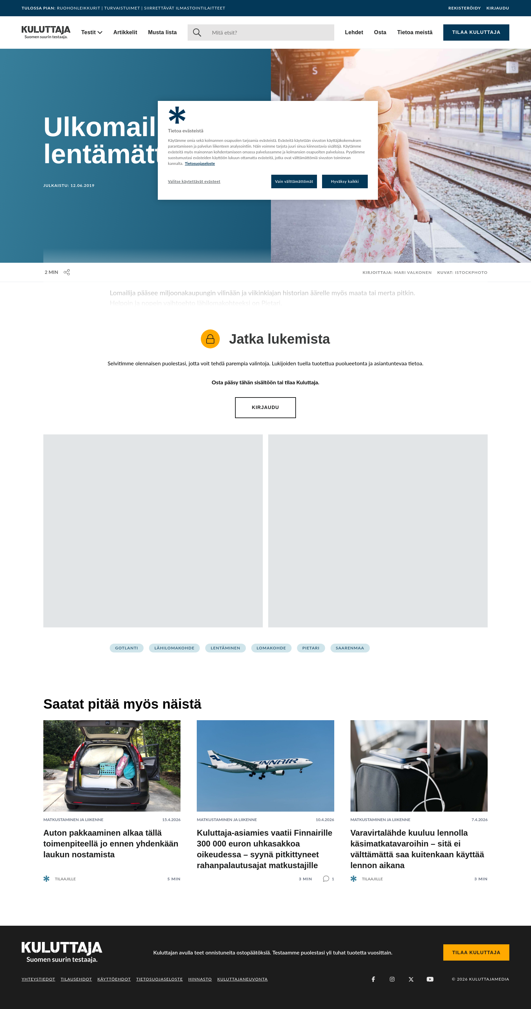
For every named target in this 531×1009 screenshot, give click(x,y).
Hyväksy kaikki (345, 181)
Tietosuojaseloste (159, 979)
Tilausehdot (76, 979)
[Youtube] (430, 979)
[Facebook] (373, 979)
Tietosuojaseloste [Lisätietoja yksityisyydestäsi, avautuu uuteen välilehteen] (200, 163)
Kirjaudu (497, 8)
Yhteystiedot (38, 979)
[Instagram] (392, 979)
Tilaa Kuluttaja (476, 32)
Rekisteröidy (464, 8)
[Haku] (270, 32)
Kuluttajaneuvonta (242, 979)
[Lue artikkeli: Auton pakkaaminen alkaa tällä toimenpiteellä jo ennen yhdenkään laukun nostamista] (111, 795)
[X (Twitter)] (411, 979)
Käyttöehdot (114, 979)
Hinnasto (200, 979)
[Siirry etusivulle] (46, 32)
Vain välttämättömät (294, 181)
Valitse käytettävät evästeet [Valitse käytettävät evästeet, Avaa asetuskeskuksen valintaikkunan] (194, 181)
